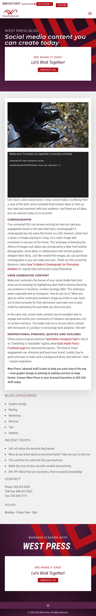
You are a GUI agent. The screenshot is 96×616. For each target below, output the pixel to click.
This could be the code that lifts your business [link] (36, 460)
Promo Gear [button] (27, 4)
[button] (90, 13)
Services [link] (13, 421)
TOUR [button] (60, 5)
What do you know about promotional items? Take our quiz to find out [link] (49, 454)
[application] (48, 175)
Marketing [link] (15, 415)
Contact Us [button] (48, 70)
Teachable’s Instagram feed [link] (61, 339)
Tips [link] (11, 427)
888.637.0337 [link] (11, 3)
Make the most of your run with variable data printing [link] (40, 466)
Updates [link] (13, 433)
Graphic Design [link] (17, 404)
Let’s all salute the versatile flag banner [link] (31, 448)
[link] (10, 13)
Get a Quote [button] (43, 4)
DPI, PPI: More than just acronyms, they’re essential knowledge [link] (45, 471)
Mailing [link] (13, 409)
